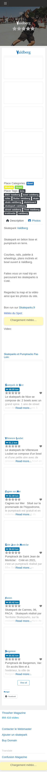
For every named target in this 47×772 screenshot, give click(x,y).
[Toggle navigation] (5, 3)
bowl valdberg (30, 194)
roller (8, 198)
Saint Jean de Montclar (17, 544)
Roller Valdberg (21, 198)
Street (19, 187)
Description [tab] (15, 220)
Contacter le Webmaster (17, 729)
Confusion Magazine (14, 757)
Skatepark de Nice (14, 385)
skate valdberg (13, 202)
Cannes (8, 598)
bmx (22, 191)
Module (9, 187)
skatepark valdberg (15, 206)
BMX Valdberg (12, 194)
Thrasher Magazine (14, 712)
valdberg (23, 213)
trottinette (10, 213)
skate (36, 198)
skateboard (30, 202)
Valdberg (22, 228)
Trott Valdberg (32, 209)
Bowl (30, 183)
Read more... (23, 407)
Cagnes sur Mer (13, 491)
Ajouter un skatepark (14, 734)
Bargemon (10, 651)
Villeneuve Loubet (14, 438)
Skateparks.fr (27, 307)
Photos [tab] (34, 220)
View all (23, 683)
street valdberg (13, 209)
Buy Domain (9, 740)
